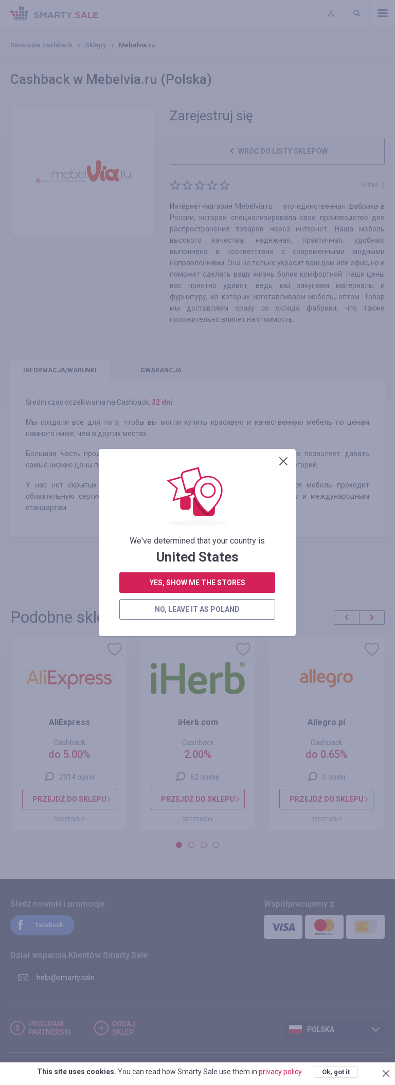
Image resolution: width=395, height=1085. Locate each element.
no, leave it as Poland (197, 331)
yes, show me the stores (197, 304)
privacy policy (280, 1072)
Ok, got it (336, 1072)
